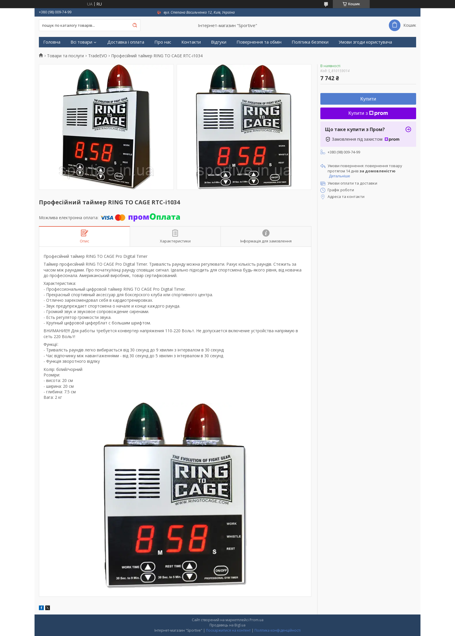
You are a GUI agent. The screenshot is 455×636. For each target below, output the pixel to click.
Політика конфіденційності (277, 630)
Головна (51, 42)
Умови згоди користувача (365, 42)
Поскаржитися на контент (228, 630)
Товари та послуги (65, 55)
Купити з (368, 113)
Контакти (191, 42)
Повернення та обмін (258, 42)
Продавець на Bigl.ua (227, 625)
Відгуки (218, 42)
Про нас (162, 42)
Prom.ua (256, 619)
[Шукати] (134, 25)
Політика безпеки (310, 42)
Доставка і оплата (125, 42)
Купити (368, 99)
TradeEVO (97, 55)
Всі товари (81, 42)
